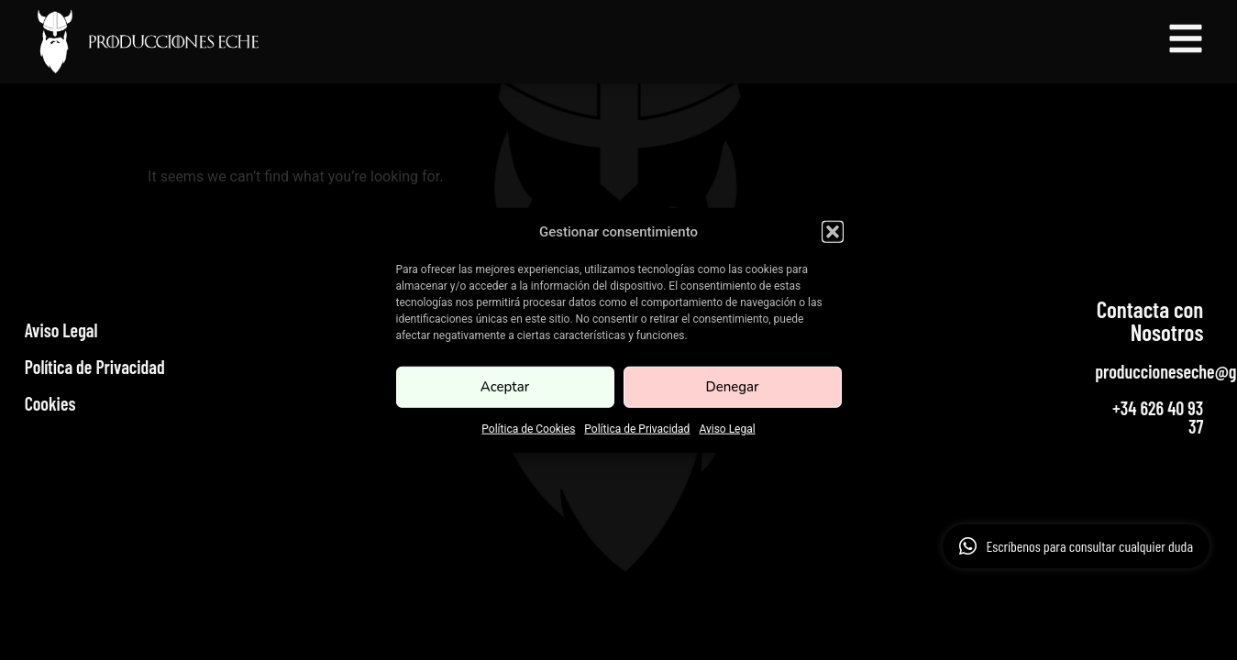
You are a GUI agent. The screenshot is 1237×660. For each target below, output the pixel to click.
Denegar (731, 387)
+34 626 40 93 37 (1157, 417)
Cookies (50, 403)
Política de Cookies (528, 428)
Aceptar (504, 387)
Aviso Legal (727, 428)
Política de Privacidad (637, 428)
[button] (832, 232)
